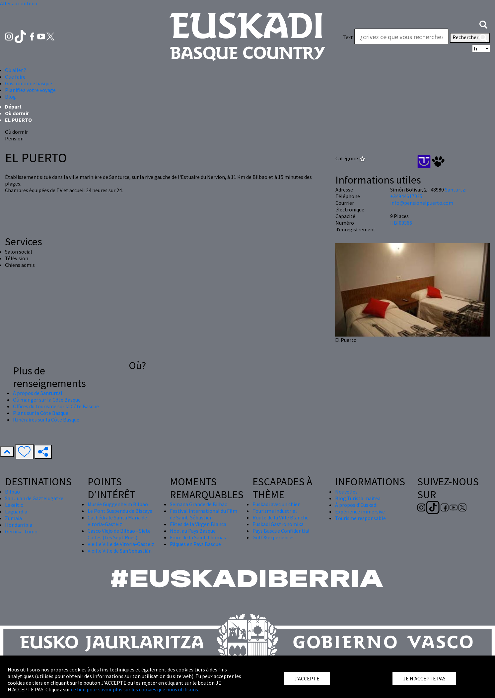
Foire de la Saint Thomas (198, 537)
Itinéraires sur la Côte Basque (46, 419)
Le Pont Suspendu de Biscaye (120, 510)
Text (348, 37)
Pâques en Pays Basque (195, 544)
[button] (483, 24)
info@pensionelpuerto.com (421, 202)
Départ (13, 106)
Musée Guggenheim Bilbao (118, 504)
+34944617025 (406, 196)
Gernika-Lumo (21, 531)
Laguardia (16, 511)
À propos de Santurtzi (37, 393)
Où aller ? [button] (15, 70)
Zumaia (13, 518)
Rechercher (470, 38)
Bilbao (12, 491)
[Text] (401, 36)
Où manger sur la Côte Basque (47, 399)
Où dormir (17, 113)
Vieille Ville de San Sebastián (120, 550)
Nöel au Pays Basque (193, 530)
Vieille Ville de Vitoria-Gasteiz (121, 544)
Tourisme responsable (360, 518)
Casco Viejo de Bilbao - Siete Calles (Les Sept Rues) (119, 534)
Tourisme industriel (274, 510)
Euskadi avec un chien (276, 504)
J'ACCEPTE (306, 678)
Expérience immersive (360, 511)
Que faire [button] (15, 76)
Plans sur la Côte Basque (40, 413)
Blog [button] (10, 96)
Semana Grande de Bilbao (199, 504)
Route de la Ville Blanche (280, 517)
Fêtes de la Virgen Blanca (198, 524)
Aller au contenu (18, 3)
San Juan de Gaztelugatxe (34, 498)
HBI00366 (401, 222)
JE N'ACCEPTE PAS (424, 678)
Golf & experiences (273, 537)
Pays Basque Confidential (281, 530)
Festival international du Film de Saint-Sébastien (203, 514)
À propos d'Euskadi (356, 505)
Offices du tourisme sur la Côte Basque (56, 406)
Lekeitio (14, 505)
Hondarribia (18, 524)
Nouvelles (346, 491)
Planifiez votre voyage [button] (30, 90)
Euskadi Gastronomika (278, 524)
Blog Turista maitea (358, 498)
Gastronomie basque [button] (28, 83)
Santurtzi (455, 189)
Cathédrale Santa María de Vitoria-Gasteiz (117, 520)
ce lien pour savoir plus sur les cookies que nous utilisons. (135, 689)
